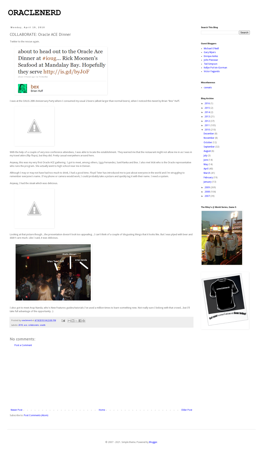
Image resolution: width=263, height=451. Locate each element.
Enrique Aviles (211, 56)
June (206, 160)
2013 (207, 116)
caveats (208, 87)
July (206, 155)
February (208, 177)
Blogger (153, 442)
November (209, 138)
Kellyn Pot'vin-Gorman (215, 67)
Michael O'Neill (211, 48)
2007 (207, 196)
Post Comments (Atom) (36, 415)
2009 (207, 187)
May (206, 164)
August (207, 151)
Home (102, 410)
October (208, 142)
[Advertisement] (101, 377)
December (209, 133)
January (208, 182)
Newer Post (16, 410)
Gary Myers (210, 52)
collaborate (33, 325)
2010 (20, 325)
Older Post (186, 410)
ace (25, 325)
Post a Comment (23, 345)
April (206, 168)
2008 (207, 191)
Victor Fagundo (212, 71)
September (209, 146)
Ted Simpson (210, 64)
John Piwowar (211, 60)
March (207, 173)
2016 (207, 103)
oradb (42, 325)
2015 (207, 108)
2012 (207, 121)
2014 (207, 112)
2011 (207, 125)
